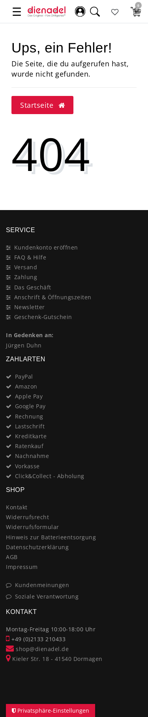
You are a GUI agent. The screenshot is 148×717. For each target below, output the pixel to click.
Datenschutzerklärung (37, 547)
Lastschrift (30, 426)
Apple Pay (29, 396)
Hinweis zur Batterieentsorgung (51, 537)
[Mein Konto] (80, 11)
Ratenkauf (29, 446)
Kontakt (17, 507)
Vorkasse (27, 466)
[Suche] (94, 11)
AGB (12, 557)
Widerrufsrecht (27, 517)
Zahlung (25, 277)
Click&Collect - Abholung (49, 476)
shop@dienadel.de (37, 649)
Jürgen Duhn (24, 345)
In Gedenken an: (30, 335)
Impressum (22, 567)
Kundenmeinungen (42, 585)
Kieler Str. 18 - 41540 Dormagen (54, 659)
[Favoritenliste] (115, 11)
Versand (25, 267)
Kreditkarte (31, 436)
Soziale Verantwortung (47, 596)
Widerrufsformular (32, 527)
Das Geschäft (32, 287)
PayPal (24, 376)
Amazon (26, 386)
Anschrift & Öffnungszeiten (53, 297)
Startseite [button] (42, 105)
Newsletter (29, 307)
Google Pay (30, 406)
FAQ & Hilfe (30, 257)
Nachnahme (32, 456)
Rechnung (29, 416)
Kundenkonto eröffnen (46, 247)
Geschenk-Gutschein (43, 317)
